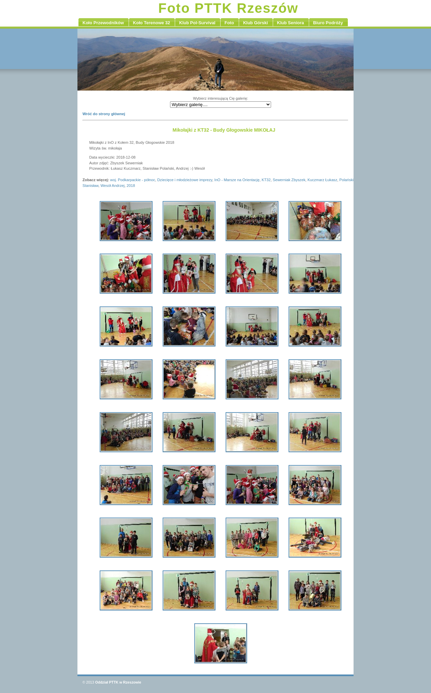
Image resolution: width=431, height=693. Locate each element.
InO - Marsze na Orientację (237, 180)
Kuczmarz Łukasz (322, 180)
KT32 (266, 180)
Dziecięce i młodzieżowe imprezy (184, 180)
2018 (131, 186)
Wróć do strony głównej (103, 114)
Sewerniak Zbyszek (289, 180)
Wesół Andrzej (112, 186)
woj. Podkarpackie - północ (132, 180)
